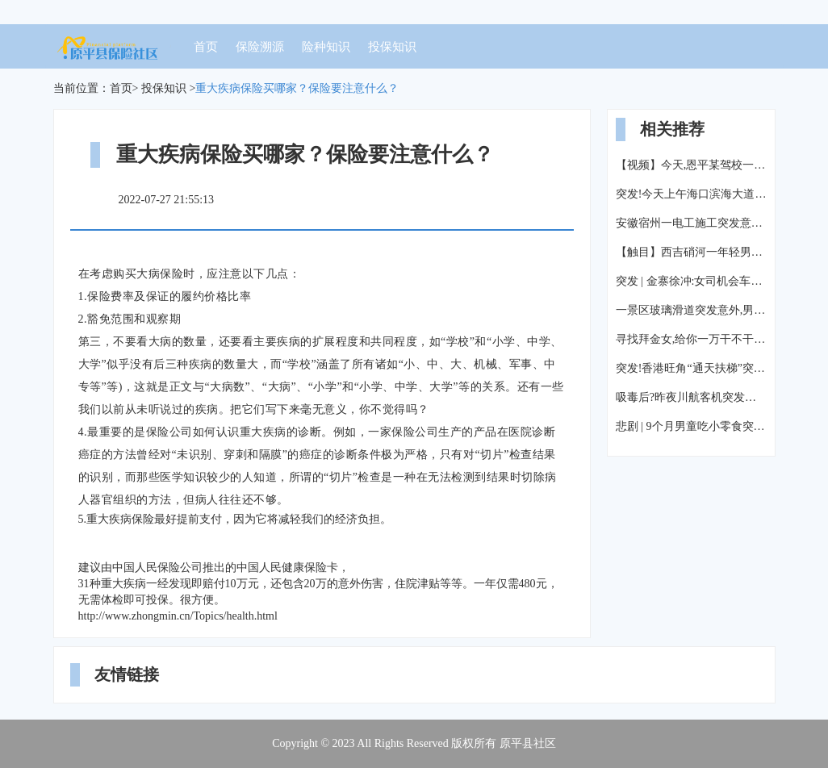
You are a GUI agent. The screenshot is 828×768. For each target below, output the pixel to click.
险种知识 (326, 46)
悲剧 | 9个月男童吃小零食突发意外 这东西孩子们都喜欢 (691, 426)
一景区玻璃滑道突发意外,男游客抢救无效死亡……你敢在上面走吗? (691, 310)
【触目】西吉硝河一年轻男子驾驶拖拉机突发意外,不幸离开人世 (691, 252)
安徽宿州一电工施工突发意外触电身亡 (691, 223)
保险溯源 (260, 46)
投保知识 (392, 46)
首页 (206, 46)
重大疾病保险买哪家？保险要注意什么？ (297, 88)
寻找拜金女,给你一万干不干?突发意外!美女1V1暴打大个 (691, 339)
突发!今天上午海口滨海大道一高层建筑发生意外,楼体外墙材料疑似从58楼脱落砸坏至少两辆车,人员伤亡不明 (691, 194)
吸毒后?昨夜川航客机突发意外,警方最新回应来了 (691, 397)
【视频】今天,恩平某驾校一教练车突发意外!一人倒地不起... (691, 165)
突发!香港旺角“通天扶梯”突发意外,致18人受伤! (691, 368)
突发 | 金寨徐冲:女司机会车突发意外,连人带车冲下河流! (691, 281)
